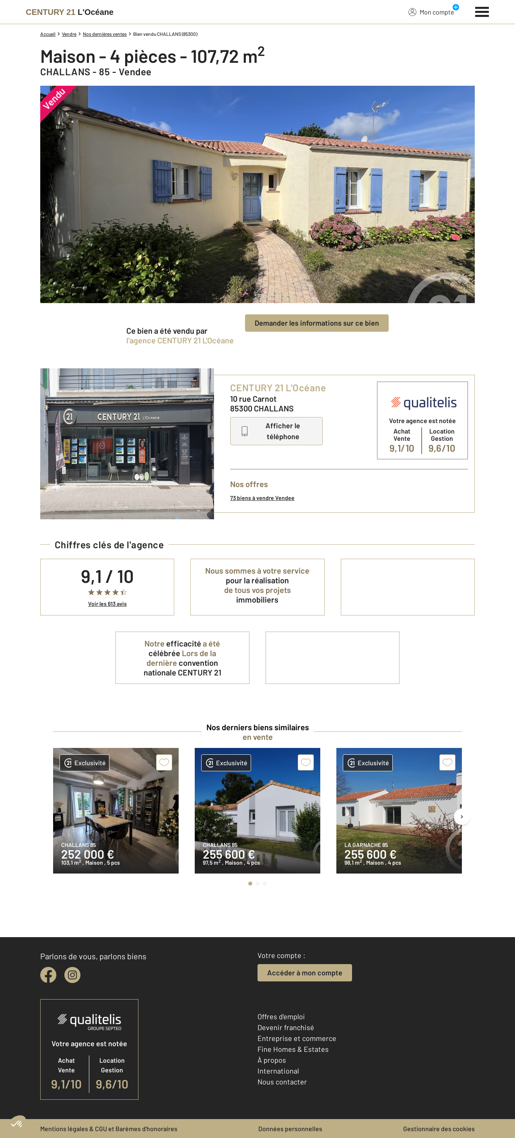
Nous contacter (282, 1081)
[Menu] (482, 11)
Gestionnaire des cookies (439, 1128)
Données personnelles (290, 1128)
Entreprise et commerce (297, 1038)
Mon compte (431, 11)
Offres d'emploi (281, 1016)
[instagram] (72, 975)
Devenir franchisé (286, 1027)
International (278, 1070)
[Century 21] (69, 12)
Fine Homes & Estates (293, 1049)
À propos (272, 1059)
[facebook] (48, 975)
